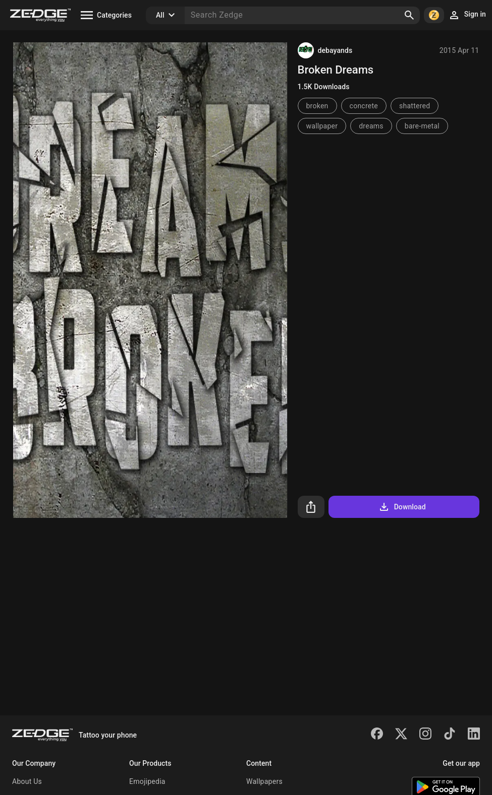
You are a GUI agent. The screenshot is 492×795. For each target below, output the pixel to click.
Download (402, 507)
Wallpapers (264, 781)
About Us (27, 781)
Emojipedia (147, 781)
